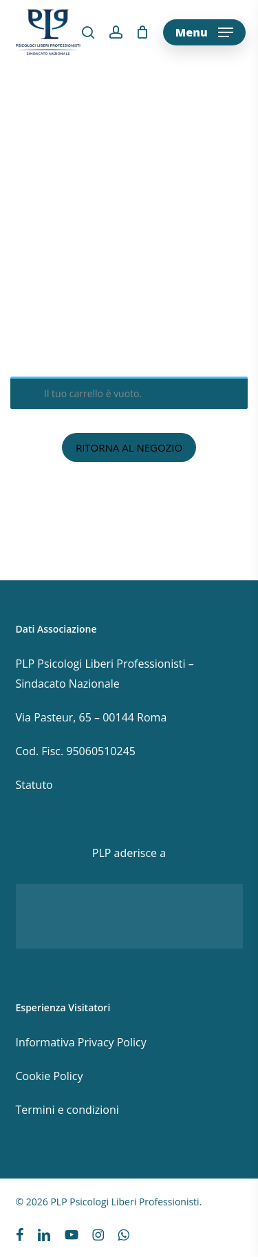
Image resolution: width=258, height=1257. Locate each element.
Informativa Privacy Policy (81, 1042)
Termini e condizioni (67, 1109)
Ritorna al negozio (129, 447)
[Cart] (142, 32)
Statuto (34, 784)
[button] (204, 32)
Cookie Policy (49, 1076)
